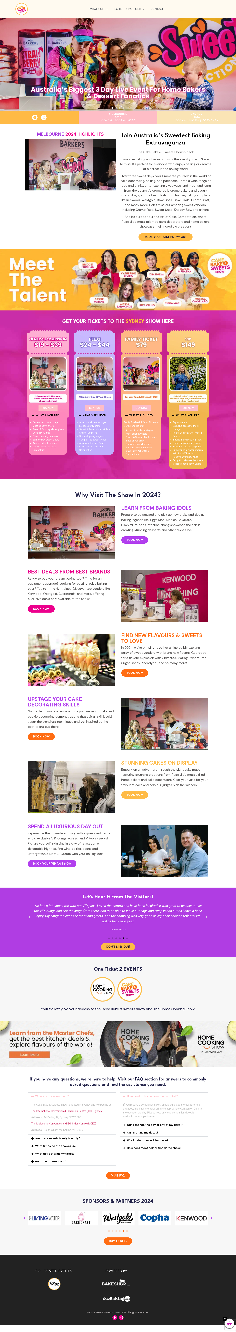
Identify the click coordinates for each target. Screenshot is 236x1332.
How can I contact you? (51, 1165)
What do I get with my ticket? (54, 1157)
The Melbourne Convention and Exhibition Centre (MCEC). (64, 1127)
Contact (157, 9)
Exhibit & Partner (129, 9)
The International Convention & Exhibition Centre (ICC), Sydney (66, 1114)
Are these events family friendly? (57, 1142)
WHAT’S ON (98, 9)
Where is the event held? (52, 1100)
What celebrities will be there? (147, 1144)
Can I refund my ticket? (142, 1136)
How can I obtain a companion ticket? (152, 1100)
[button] (112, 108)
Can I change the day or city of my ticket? (155, 1128)
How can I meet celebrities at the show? (154, 1151)
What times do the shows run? (55, 1149)
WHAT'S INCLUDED (47, 417)
